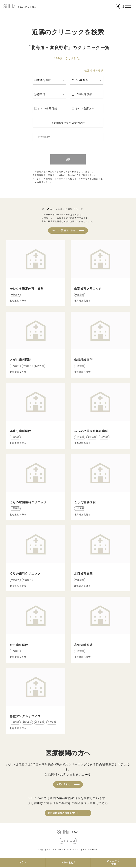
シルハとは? (68, 862)
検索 (68, 159)
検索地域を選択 (93, 70)
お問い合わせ (63, 784)
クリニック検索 (113, 862)
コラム (23, 862)
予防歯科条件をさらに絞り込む (68, 123)
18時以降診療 (83, 94)
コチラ (86, 774)
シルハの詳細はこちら (63, 230)
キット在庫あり (84, 108)
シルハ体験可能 (47, 108)
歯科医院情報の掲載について (63, 813)
